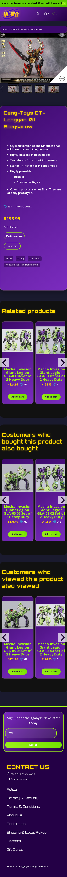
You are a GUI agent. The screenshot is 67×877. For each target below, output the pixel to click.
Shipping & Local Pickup (27, 832)
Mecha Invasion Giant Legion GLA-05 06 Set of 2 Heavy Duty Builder (18, 513)
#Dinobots (34, 258)
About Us (14, 815)
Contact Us (16, 823)
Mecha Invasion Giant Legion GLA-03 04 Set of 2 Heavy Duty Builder (18, 376)
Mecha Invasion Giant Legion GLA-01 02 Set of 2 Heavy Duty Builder (51, 376)
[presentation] (4, 362)
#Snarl (8, 258)
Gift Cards (15, 849)
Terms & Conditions (23, 806)
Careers (14, 841)
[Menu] (63, 14)
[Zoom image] (63, 79)
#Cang (20, 258)
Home (5, 29)
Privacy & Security (22, 798)
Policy (12, 789)
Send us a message (20, 779)
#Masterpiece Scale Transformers (21, 264)
